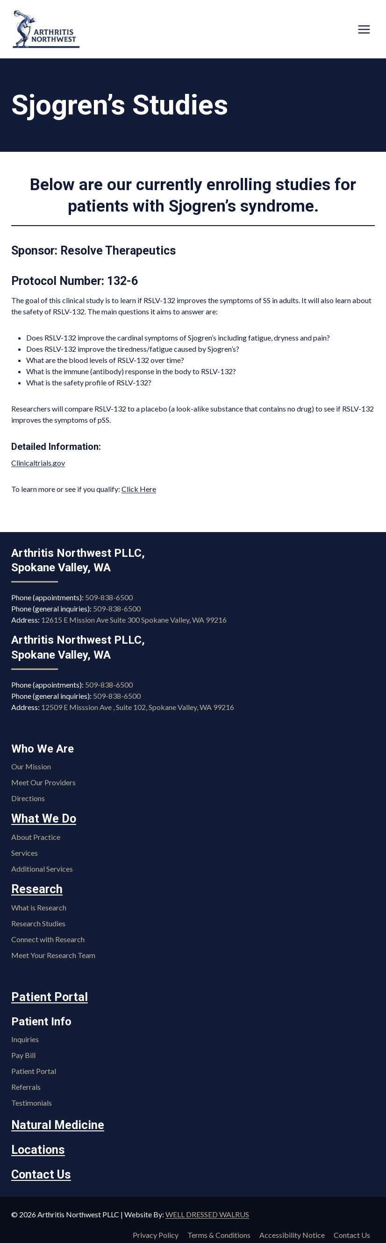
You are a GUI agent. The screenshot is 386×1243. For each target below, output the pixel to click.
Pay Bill (23, 1052)
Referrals (26, 1084)
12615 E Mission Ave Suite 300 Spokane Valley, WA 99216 (134, 620)
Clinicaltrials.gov (38, 462)
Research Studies (38, 921)
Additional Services (42, 867)
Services (24, 851)
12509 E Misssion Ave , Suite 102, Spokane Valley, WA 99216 (137, 707)
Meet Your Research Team (53, 953)
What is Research (38, 905)
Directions (28, 798)
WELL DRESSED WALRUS (207, 1209)
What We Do (42, 818)
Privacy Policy (156, 1230)
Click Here (139, 488)
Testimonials (31, 1100)
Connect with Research (48, 937)
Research (35, 888)
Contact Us (39, 1170)
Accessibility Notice (292, 1230)
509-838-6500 (109, 597)
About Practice (35, 835)
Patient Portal (47, 995)
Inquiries (25, 1036)
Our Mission (31, 766)
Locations (36, 1146)
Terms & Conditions (218, 1230)
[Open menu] (364, 29)
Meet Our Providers (43, 782)
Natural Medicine (55, 1122)
